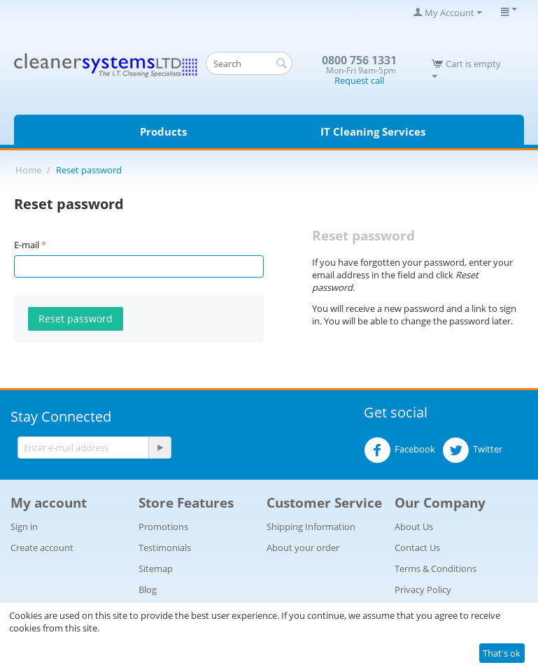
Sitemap (156, 568)
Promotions (163, 526)
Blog (148, 589)
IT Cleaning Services (372, 131)
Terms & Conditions (435, 568)
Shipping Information (311, 526)
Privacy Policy (423, 589)
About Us (414, 526)
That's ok (502, 653)
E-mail (26, 244)
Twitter (472, 450)
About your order (303, 547)
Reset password (75, 318)
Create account (41, 547)
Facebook (399, 450)
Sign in (24, 526)
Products (163, 131)
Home (28, 170)
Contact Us (417, 547)
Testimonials (165, 547)
